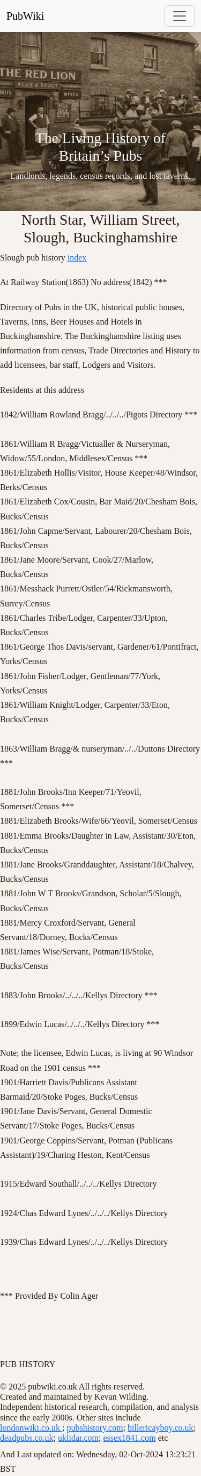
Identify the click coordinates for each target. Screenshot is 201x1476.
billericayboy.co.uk (160, 1427)
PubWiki (25, 16)
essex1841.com (129, 1437)
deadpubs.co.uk (27, 1437)
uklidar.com (78, 1437)
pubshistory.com (94, 1427)
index (77, 257)
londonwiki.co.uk (31, 1427)
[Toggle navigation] (180, 16)
